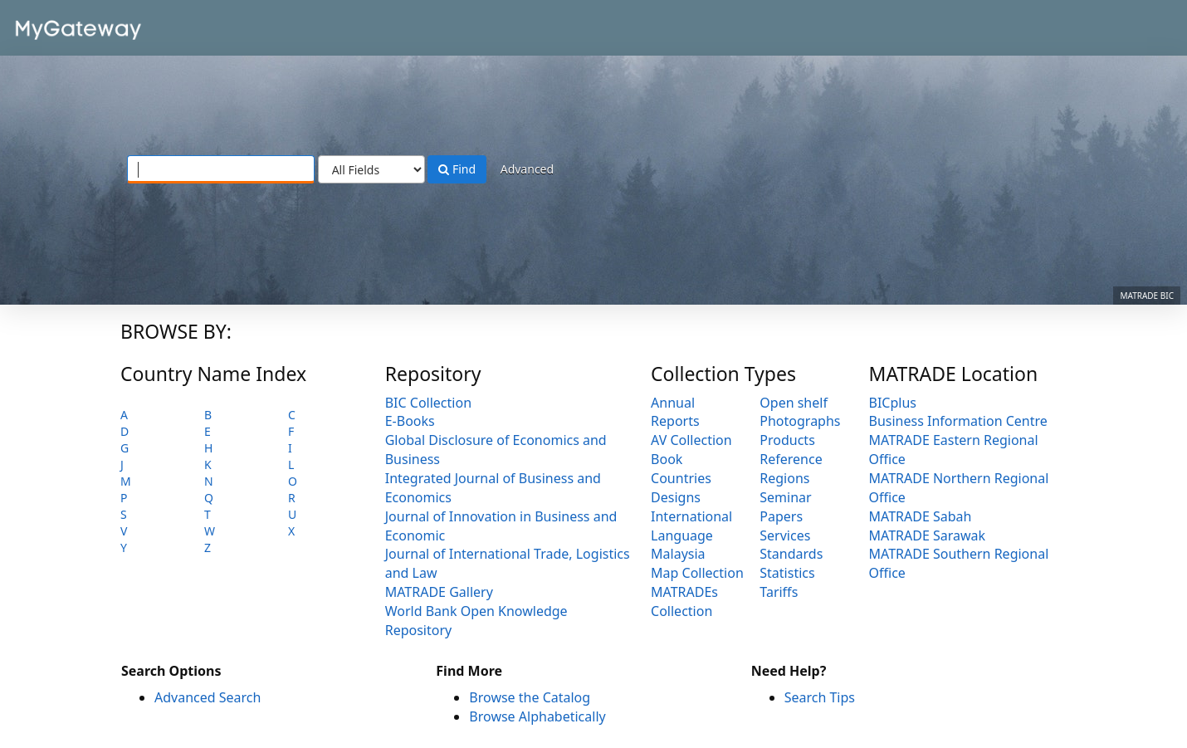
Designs (676, 497)
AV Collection (691, 440)
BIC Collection (428, 403)
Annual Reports (675, 412)
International (691, 516)
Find (457, 169)
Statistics (787, 573)
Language (682, 535)
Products (787, 440)
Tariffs (779, 592)
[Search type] (371, 169)
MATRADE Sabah (920, 516)
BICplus (892, 403)
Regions (784, 478)
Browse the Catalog (529, 697)
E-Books (410, 421)
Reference (791, 459)
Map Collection (697, 573)
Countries (681, 478)
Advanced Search (207, 697)
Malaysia (678, 554)
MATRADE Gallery (439, 592)
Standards (791, 554)
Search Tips (819, 697)
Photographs (800, 421)
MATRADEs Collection (684, 601)
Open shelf (794, 403)
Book (666, 459)
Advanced (527, 169)
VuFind (53, 25)
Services (785, 535)
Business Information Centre (958, 421)
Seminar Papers (785, 507)
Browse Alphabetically (537, 716)
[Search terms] (221, 169)
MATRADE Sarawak (927, 535)
